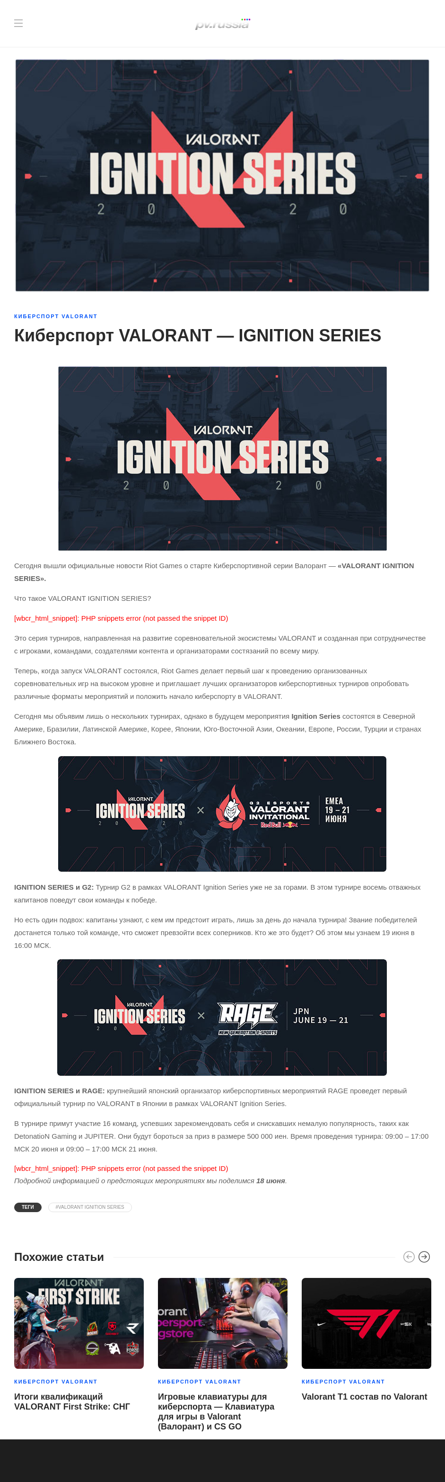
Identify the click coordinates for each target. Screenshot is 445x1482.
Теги (28, 1207)
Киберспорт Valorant (56, 316)
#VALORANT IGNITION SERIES (90, 1207)
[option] (79, 1346)
